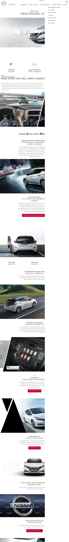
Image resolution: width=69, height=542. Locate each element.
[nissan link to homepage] (3, 3)
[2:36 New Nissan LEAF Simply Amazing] (34, 176)
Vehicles (40, 1)
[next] (61, 354)
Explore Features (33, 390)
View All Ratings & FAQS (34, 530)
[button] (66, 1)
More (64, 4)
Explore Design (34, 447)
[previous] (8, 354)
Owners (47, 1)
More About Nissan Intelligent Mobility (33, 215)
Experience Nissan (58, 1)
